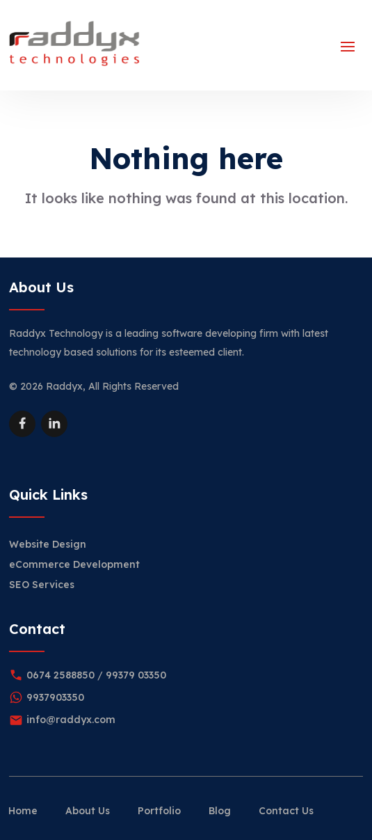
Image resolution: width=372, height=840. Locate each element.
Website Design (47, 544)
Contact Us (286, 811)
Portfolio (159, 811)
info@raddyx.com (70, 719)
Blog (220, 811)
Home (23, 811)
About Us (87, 811)
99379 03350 (136, 675)
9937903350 (55, 697)
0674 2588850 (60, 675)
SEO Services (41, 584)
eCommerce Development (74, 564)
